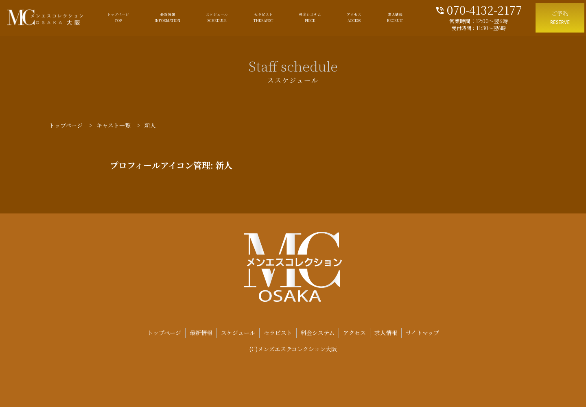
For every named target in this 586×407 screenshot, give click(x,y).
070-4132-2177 (478, 9)
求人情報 (395, 18)
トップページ (118, 18)
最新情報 (167, 18)
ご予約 (560, 18)
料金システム (310, 18)
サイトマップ (422, 333)
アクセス (354, 18)
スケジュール (217, 18)
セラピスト (263, 18)
